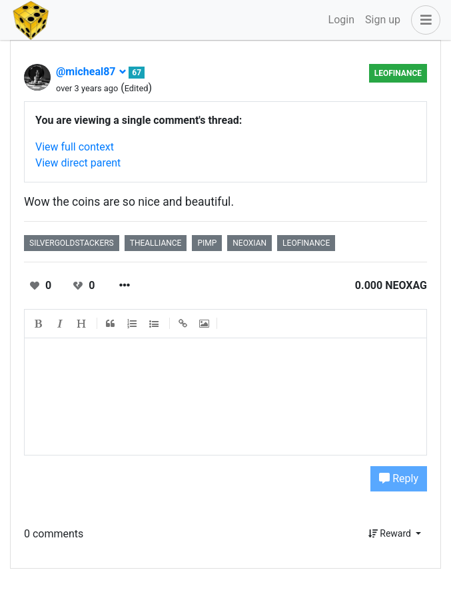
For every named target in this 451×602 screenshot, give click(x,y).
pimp (207, 243)
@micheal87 (91, 71)
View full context (74, 147)
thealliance (156, 243)
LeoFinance (398, 73)
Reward (391, 533)
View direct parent (78, 162)
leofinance (306, 243)
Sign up (382, 19)
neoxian (249, 243)
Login (341, 19)
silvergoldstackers (71, 243)
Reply (398, 478)
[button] (423, 20)
